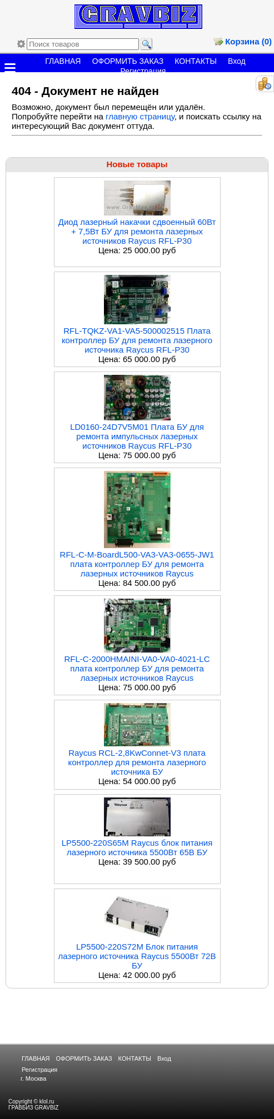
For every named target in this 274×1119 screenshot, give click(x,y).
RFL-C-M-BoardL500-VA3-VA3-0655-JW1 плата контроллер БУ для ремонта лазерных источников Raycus (137, 564)
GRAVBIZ (46, 1108)
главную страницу (140, 116)
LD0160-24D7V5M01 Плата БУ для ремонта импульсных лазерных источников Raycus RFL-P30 (137, 436)
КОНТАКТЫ (196, 61)
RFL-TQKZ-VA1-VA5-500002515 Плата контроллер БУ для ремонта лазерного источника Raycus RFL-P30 (137, 340)
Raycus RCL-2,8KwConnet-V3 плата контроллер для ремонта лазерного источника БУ (137, 762)
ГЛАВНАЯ (63, 61)
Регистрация (143, 71)
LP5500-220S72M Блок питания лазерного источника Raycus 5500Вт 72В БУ (137, 956)
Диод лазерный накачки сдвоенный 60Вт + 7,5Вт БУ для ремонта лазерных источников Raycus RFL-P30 (137, 231)
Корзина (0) (248, 41)
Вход (237, 61)
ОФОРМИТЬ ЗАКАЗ (128, 61)
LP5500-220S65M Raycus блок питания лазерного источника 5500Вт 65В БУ (137, 847)
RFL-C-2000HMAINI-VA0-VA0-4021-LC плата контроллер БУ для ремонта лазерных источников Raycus (137, 668)
